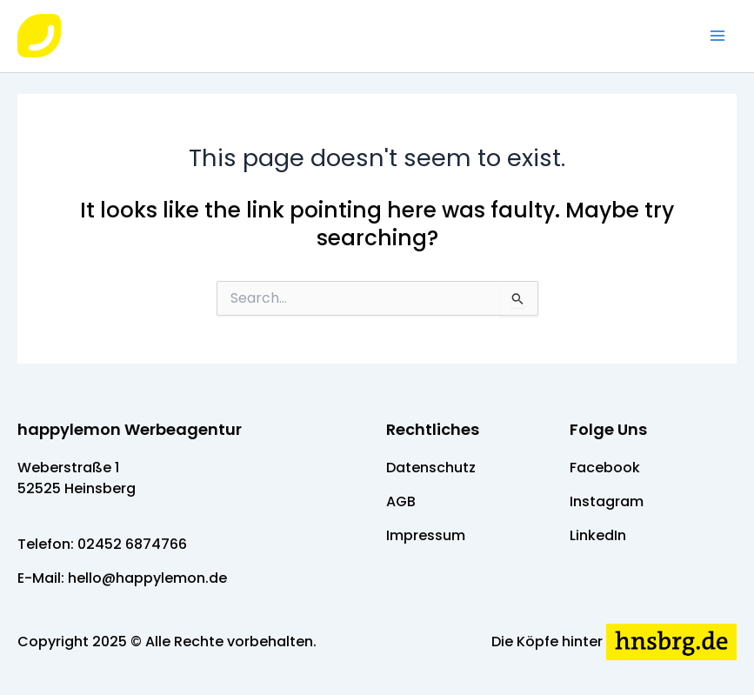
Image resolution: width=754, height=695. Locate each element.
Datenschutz (431, 468)
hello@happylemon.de (147, 578)
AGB (401, 501)
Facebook (605, 468)
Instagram (607, 501)
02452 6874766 (132, 544)
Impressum (425, 535)
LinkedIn (598, 535)
